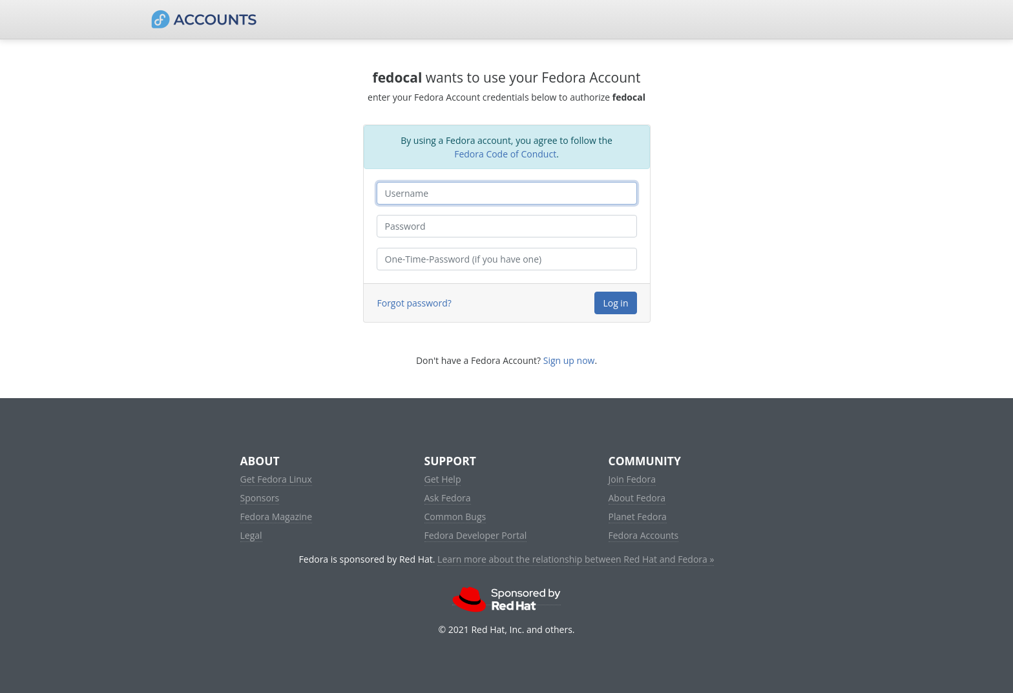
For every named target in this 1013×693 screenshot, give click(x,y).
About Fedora (637, 498)
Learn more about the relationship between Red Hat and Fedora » (575, 559)
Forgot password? (414, 303)
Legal (251, 535)
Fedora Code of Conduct (505, 154)
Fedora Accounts (644, 535)
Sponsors (260, 498)
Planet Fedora (638, 516)
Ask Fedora (447, 498)
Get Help (442, 479)
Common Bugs (455, 516)
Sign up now (569, 360)
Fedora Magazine (276, 516)
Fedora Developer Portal (475, 535)
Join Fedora (632, 479)
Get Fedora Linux (276, 479)
